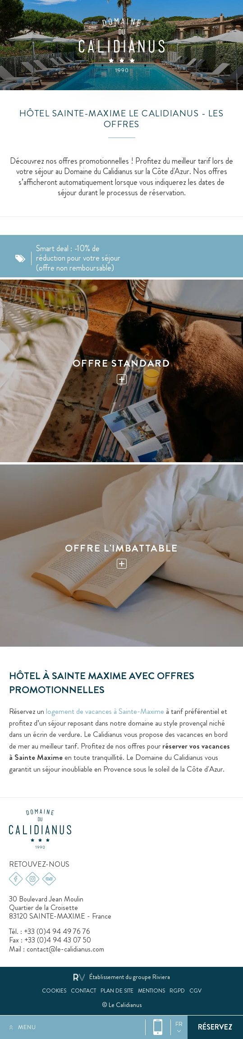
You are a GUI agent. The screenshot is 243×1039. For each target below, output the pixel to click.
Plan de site (117, 991)
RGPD (177, 991)
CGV (195, 991)
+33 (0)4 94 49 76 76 (158, 1027)
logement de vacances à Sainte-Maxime (105, 711)
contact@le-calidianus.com (65, 949)
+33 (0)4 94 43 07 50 (57, 940)
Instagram (32, 879)
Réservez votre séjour (215, 1027)
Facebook (16, 879)
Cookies (54, 991)
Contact (83, 991)
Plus (121, 379)
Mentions (151, 991)
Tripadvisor (49, 879)
